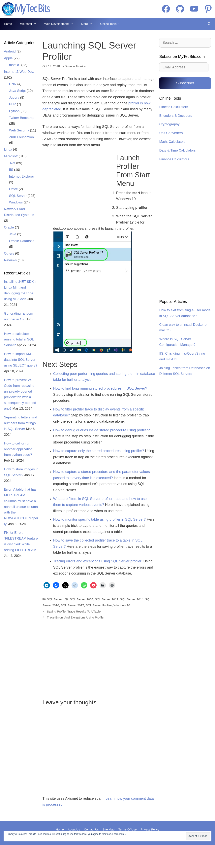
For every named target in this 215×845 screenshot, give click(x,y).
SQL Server (55, 599)
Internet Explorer (21, 176)
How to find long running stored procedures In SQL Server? (100, 388)
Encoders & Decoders (175, 116)
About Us (74, 829)
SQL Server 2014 (131, 599)
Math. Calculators (172, 142)
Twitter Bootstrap (22, 118)
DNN (12, 84)
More (88, 24)
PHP (12, 104)
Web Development (60, 24)
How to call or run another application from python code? (18, 449)
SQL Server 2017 (72, 605)
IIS (11, 170)
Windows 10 (121, 605)
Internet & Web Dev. (19, 72)
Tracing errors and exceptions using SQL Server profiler (97, 561)
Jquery (14, 97)
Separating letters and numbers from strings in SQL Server (20, 423)
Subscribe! (185, 83)
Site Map (108, 829)
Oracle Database (22, 241)
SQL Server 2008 (81, 599)
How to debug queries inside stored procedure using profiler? (101, 430)
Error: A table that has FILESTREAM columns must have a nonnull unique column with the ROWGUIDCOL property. (21, 507)
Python (14, 111)
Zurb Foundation (21, 137)
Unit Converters (171, 133)
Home (8, 23)
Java (12, 234)
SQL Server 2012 (106, 599)
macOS (14, 65)
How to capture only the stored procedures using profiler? (98, 451)
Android (10, 51)
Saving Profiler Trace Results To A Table (74, 611)
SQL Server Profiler (99, 605)
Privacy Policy (150, 829)
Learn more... (119, 834)
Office (13, 189)
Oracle (9, 227)
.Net (12, 163)
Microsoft (30, 24)
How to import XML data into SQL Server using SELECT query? (20, 359)
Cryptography (169, 124)
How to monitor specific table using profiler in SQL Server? (99, 519)
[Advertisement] (77, 186)
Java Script (17, 91)
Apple (8, 58)
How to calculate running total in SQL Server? (19, 339)
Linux (8, 149)
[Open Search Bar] (209, 24)
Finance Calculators (174, 159)
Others (9, 253)
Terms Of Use (127, 829)
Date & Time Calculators (177, 150)
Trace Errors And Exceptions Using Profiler (76, 617)
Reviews (10, 260)
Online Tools (112, 24)
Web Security (19, 130)
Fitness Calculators (173, 107)
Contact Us (91, 829)
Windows (16, 202)
